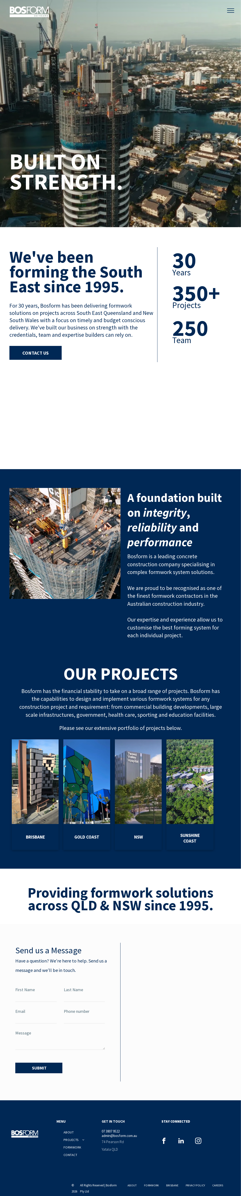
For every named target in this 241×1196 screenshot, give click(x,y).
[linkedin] (181, 1139)
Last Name (73, 989)
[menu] (231, 10)
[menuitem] (81, 1130)
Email (20, 1011)
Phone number (76, 1011)
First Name (25, 989)
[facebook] (164, 1139)
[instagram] (198, 1139)
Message (23, 1033)
